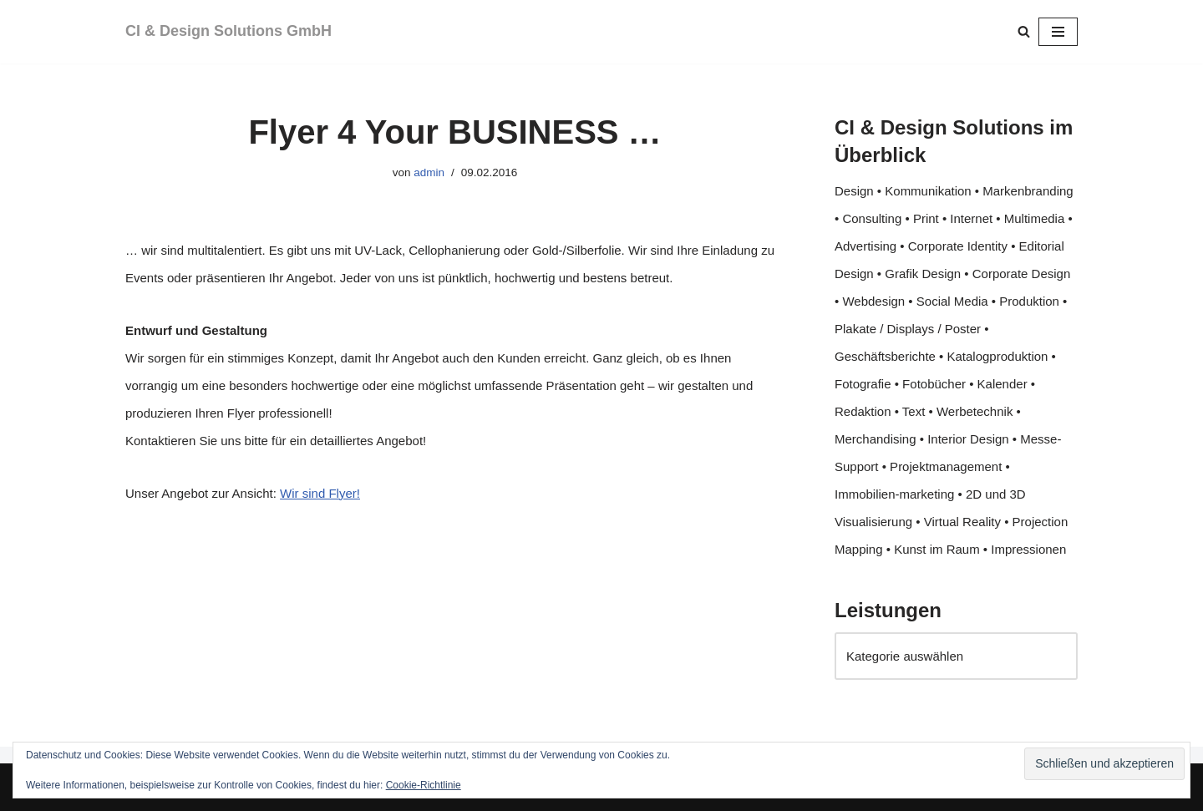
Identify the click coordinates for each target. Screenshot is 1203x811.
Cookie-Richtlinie (423, 785)
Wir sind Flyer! (320, 493)
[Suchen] (1024, 31)
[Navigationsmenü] (1058, 32)
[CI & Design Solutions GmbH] (228, 31)
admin (429, 172)
